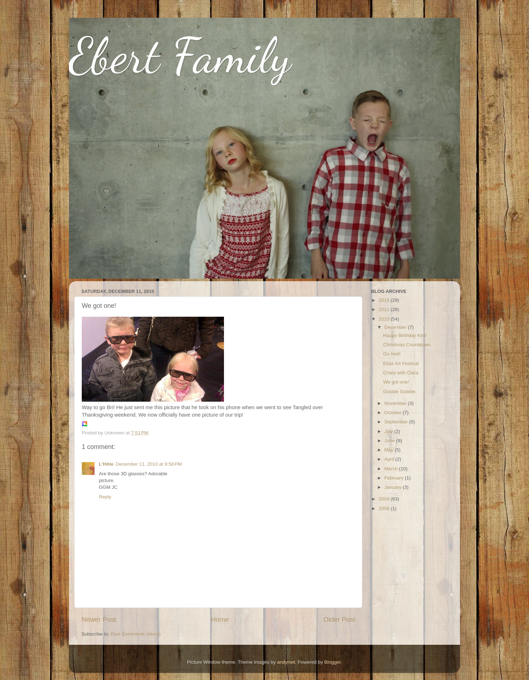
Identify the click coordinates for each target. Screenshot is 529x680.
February (394, 478)
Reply (105, 496)
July (389, 431)
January (393, 487)
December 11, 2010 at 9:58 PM (149, 464)
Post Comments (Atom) (136, 634)
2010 (385, 319)
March (391, 468)
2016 (385, 300)
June (390, 440)
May (389, 450)
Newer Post (98, 619)
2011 (385, 309)
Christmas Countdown (407, 344)
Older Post (339, 619)
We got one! (396, 382)
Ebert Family (180, 55)
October (393, 412)
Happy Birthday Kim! (405, 335)
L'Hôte (106, 464)
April (389, 459)
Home (220, 619)
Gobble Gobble (399, 391)
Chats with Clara (400, 372)
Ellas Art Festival (401, 363)
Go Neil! (392, 354)
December (396, 327)
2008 (385, 508)
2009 (385, 499)
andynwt (286, 662)
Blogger (332, 662)
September (396, 421)
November (396, 403)
